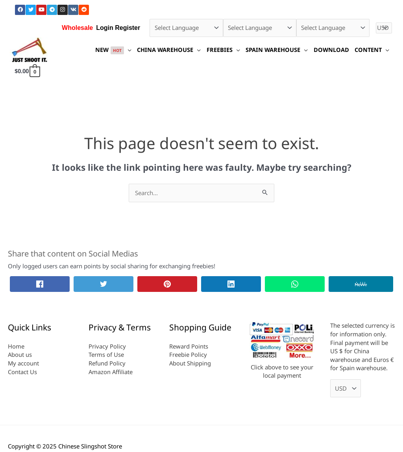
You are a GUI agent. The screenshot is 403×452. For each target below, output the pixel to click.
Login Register (118, 27)
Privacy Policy (107, 346)
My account (23, 363)
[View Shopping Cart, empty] (28, 71)
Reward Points (188, 346)
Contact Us (22, 372)
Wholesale (77, 27)
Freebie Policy (188, 354)
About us (20, 354)
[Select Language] (186, 28)
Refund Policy (107, 363)
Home (16, 346)
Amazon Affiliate (111, 372)
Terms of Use (106, 354)
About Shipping (190, 363)
